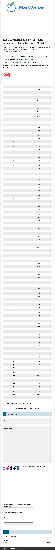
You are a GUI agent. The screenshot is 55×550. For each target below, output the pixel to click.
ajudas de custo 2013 (23, 47)
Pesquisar (5, 540)
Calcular (18, 523)
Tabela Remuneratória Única (27, 49)
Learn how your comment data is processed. (34, 466)
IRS (30, 47)
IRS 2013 (34, 47)
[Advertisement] (27, 25)
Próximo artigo (34, 408)
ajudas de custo (12, 47)
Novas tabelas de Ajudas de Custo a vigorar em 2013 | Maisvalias (22, 421)
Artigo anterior (21, 408)
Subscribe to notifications (9, 536)
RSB (11, 51)
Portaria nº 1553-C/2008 (44, 47)
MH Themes (20, 548)
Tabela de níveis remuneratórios (11, 49)
